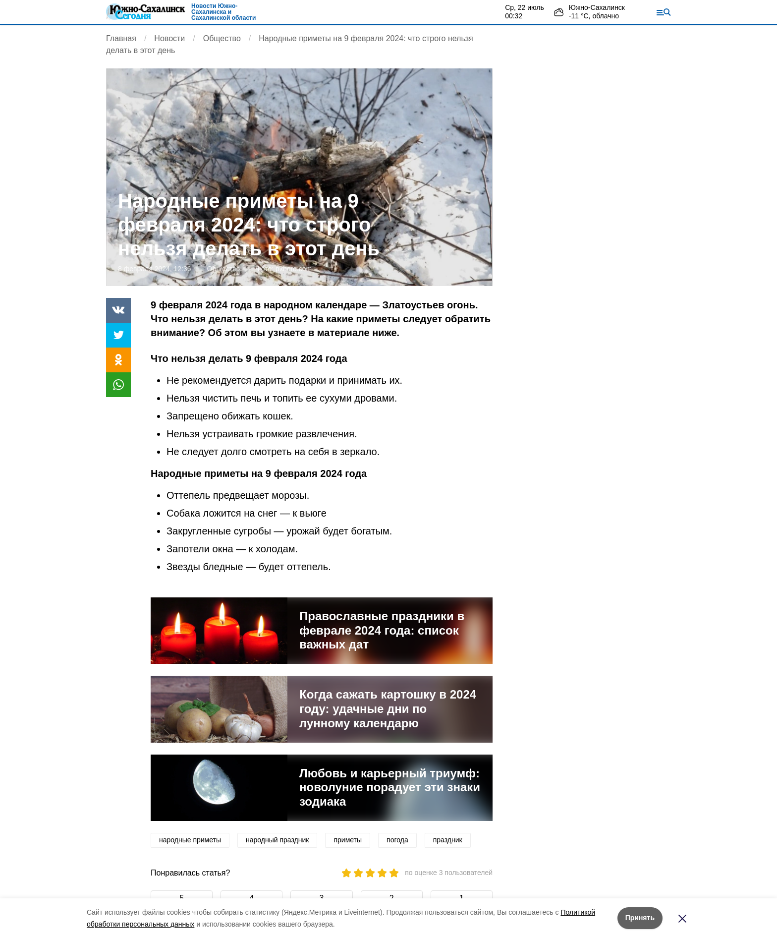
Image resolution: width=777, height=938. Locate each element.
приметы (347, 840)
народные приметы (190, 840)
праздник (447, 840)
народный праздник (277, 840)
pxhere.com (294, 269)
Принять (640, 918)
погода (397, 840)
